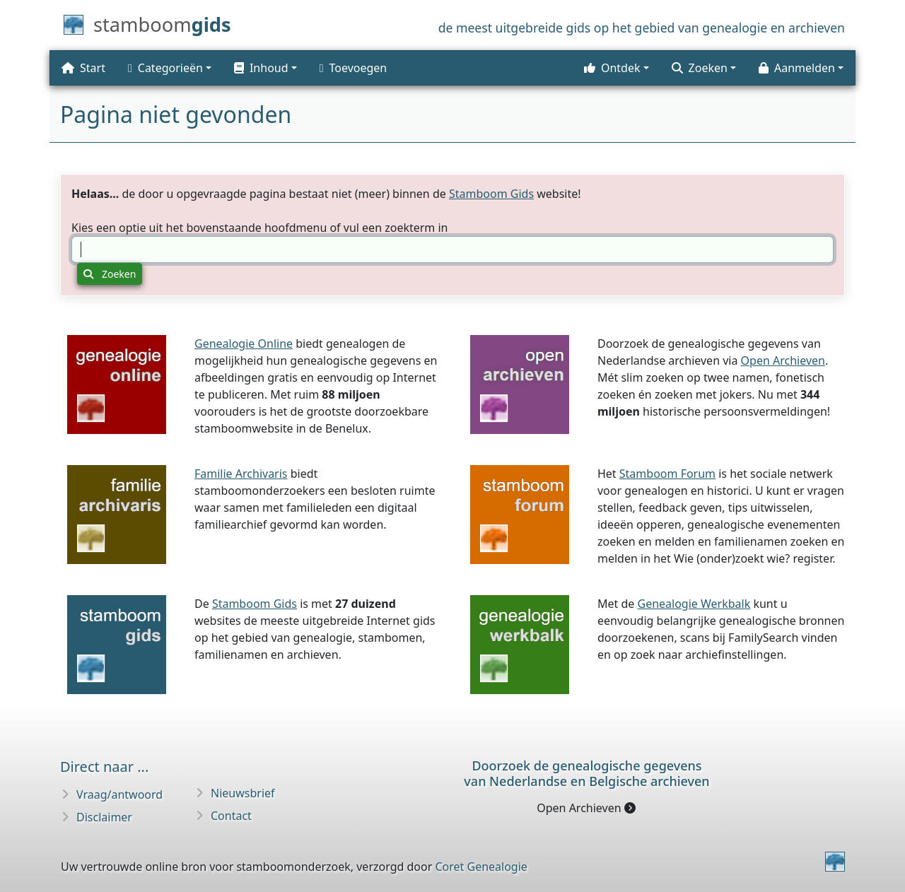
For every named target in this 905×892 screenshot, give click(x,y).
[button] (265, 68)
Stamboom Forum (667, 473)
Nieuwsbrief (243, 793)
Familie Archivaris (241, 473)
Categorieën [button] (165, 68)
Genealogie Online (243, 343)
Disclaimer (104, 817)
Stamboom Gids (491, 193)
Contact (231, 815)
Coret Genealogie (481, 866)
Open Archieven (783, 360)
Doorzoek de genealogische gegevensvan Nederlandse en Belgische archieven (586, 773)
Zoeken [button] (700, 68)
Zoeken (109, 274)
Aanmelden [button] (797, 68)
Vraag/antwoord (119, 794)
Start (83, 68)
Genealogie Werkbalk (693, 603)
